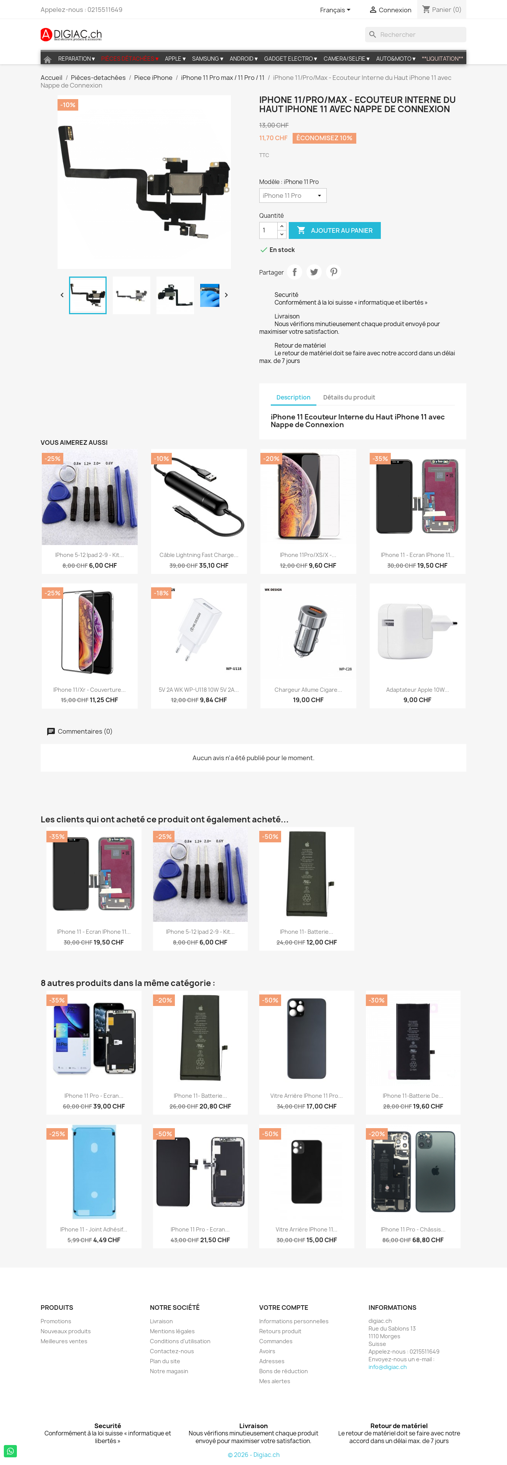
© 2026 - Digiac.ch (254, 1455)
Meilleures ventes (64, 1341)
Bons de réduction (283, 1371)
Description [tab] (294, 397)
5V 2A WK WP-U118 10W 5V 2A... (199, 689)
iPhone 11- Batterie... (306, 931)
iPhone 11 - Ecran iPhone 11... (417, 554)
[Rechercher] (415, 34)
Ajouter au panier (335, 230)
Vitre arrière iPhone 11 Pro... (306, 1095)
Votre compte (283, 1307)
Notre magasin (169, 1371)
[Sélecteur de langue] (336, 10)
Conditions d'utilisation (180, 1341)
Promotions (56, 1321)
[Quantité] (268, 230)
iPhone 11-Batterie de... (413, 1095)
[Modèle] (293, 195)
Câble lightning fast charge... (199, 554)
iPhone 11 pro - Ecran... (93, 1095)
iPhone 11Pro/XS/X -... (308, 554)
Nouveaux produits (66, 1331)
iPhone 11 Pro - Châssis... (413, 1229)
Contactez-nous (172, 1351)
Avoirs (267, 1351)
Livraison (161, 1321)
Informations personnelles (294, 1321)
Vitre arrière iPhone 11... (306, 1229)
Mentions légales (172, 1331)
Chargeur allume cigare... (308, 689)
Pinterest (333, 272)
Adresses (272, 1361)
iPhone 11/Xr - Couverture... (89, 689)
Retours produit (280, 1331)
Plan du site (165, 1361)
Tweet (314, 272)
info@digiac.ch (388, 1367)
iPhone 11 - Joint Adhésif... (93, 1229)
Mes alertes (274, 1381)
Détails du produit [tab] (349, 397)
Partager (294, 272)
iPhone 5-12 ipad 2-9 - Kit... (89, 554)
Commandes (276, 1341)
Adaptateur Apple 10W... (417, 689)
